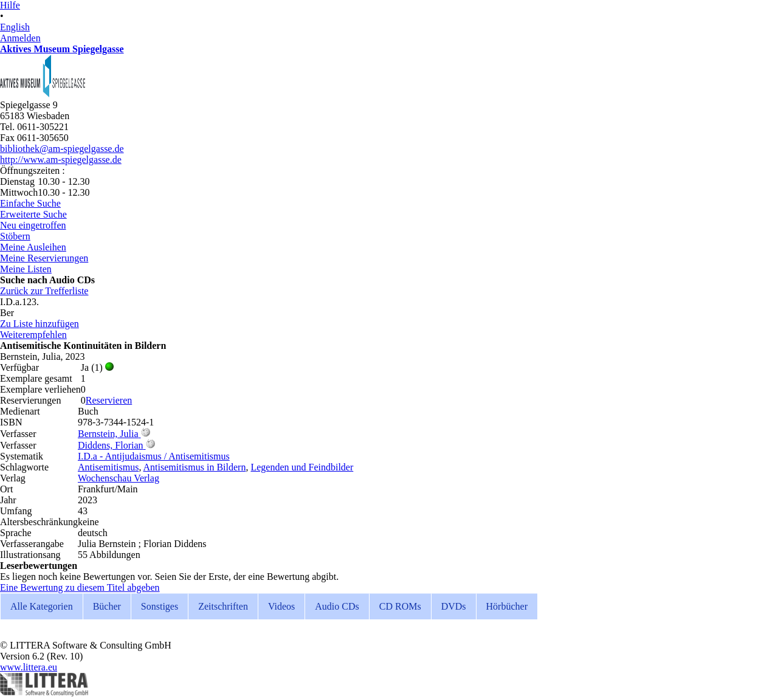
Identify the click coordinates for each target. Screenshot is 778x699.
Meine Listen (26, 269)
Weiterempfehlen (33, 334)
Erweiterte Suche (33, 214)
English (15, 27)
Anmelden (20, 38)
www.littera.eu (28, 667)
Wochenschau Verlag (118, 478)
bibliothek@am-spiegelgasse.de (62, 148)
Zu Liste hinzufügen (39, 324)
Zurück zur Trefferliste (44, 291)
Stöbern (15, 236)
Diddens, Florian (110, 445)
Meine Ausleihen (33, 247)
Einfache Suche (30, 203)
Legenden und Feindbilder (301, 467)
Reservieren (109, 400)
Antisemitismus (108, 467)
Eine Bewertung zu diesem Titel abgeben (80, 587)
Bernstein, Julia (108, 434)
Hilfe (10, 5)
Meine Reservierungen (44, 258)
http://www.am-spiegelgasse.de (61, 159)
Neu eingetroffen (33, 225)
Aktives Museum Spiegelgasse (62, 49)
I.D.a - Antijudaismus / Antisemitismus (154, 456)
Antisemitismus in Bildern (194, 467)
